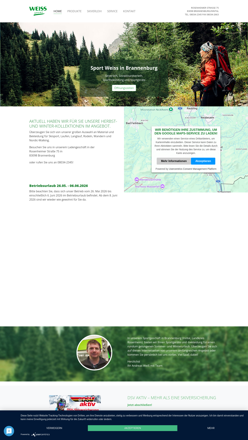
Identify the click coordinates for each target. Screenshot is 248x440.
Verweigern (54, 428)
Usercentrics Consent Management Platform (192, 168)
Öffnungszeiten (124, 88)
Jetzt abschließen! (139, 405)
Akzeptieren (203, 161)
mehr (211, 428)
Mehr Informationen (174, 161)
